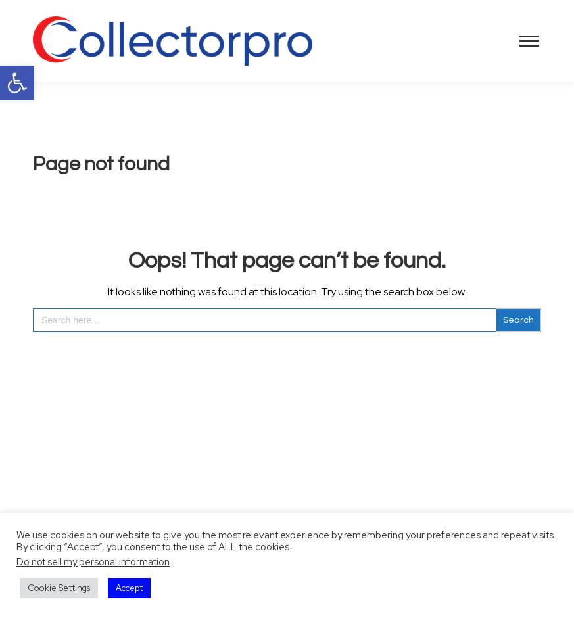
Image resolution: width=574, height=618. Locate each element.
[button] (17, 83)
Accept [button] (129, 588)
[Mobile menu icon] (529, 41)
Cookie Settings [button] (59, 588)
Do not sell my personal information (93, 562)
